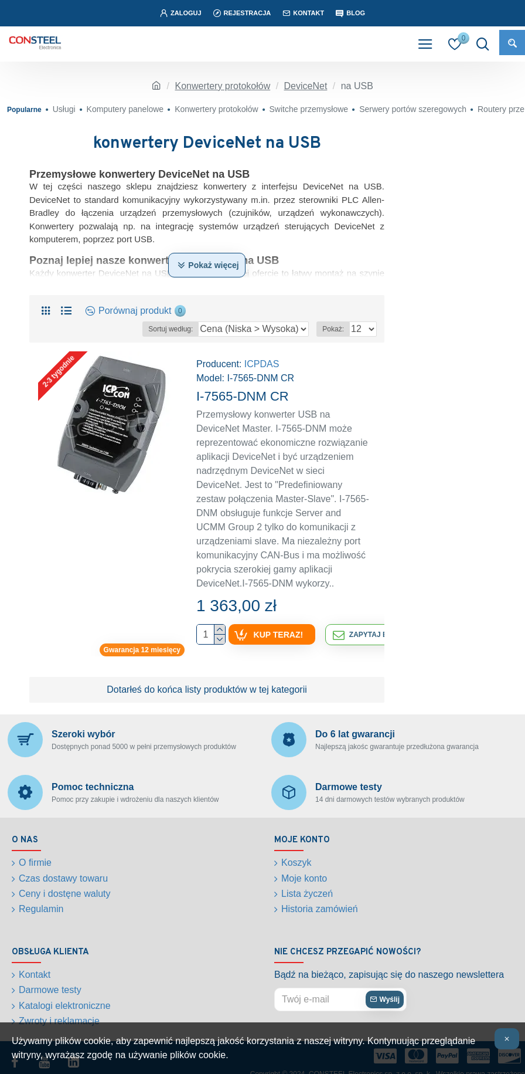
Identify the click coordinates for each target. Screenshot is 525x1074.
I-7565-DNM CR (242, 396)
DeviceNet (306, 86)
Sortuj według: (170, 329)
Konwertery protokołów (222, 86)
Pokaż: (333, 329)
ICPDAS (261, 364)
